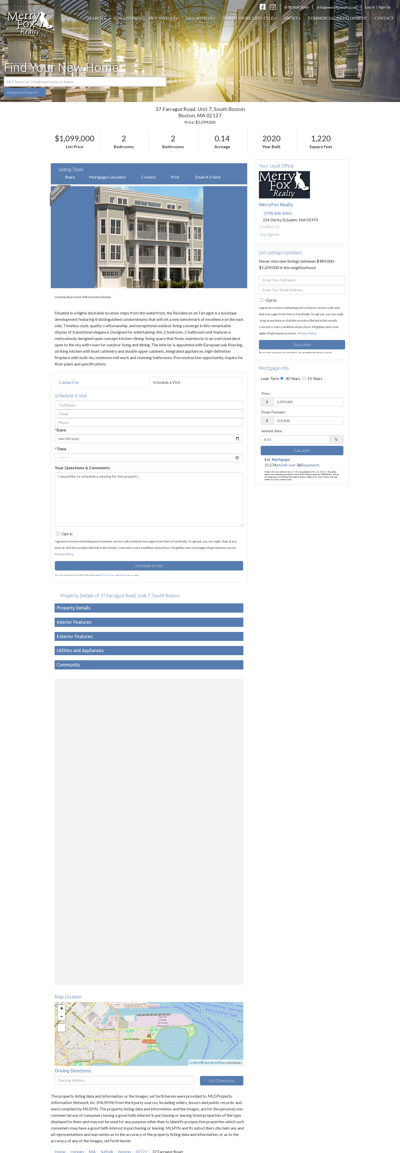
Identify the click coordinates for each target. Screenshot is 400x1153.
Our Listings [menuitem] (127, 18)
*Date (60, 429)
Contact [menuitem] (384, 18)
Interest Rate (271, 431)
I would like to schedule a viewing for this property (149, 499)
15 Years (312, 378)
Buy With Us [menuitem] (163, 18)
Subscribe (302, 344)
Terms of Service (126, 575)
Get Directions (222, 1080)
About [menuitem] (292, 18)
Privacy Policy (64, 554)
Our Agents (269, 234)
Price (265, 393)
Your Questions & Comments (82, 467)
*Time (60, 448)
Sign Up (386, 7)
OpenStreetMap (214, 1062)
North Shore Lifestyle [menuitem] (249, 18)
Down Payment (273, 412)
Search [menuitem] (96, 18)
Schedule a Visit (166, 382)
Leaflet (194, 1062)
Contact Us (69, 382)
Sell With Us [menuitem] (200, 18)
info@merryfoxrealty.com (337, 7)
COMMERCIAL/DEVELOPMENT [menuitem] (337, 18)
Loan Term (270, 378)
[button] (161, 82)
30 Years (290, 378)
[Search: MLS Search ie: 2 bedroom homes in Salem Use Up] (80, 82)
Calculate (302, 450)
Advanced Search (22, 92)
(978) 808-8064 (296, 7)
